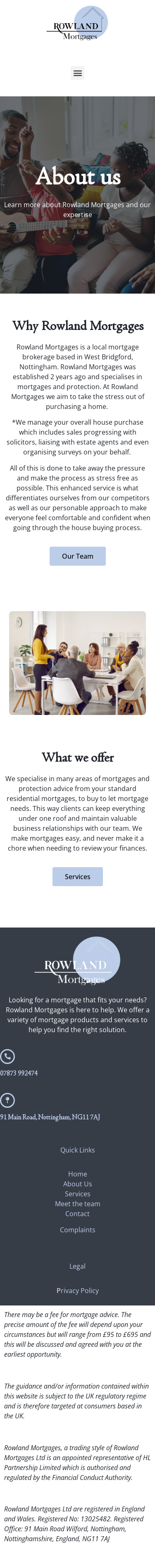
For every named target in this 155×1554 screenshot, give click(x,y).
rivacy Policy (80, 1290)
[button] (77, 73)
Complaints (77, 1229)
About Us (77, 1183)
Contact (77, 1213)
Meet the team (77, 1203)
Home (77, 1174)
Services (78, 1193)
